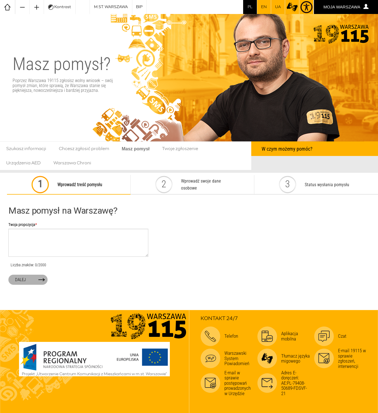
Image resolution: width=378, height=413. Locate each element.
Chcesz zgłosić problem (84, 148)
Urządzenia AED (23, 163)
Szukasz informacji (26, 148)
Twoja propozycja (22, 224)
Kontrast (59, 7)
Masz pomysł (136, 148)
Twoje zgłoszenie (180, 148)
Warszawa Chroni (72, 163)
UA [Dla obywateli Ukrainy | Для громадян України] (278, 7)
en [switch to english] (264, 7)
